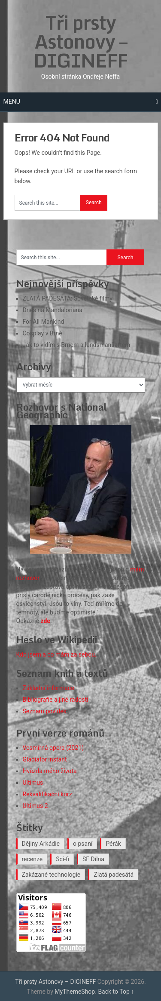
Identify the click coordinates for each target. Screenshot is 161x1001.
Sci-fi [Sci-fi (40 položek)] (62, 859)
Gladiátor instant (45, 759)
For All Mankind (43, 321)
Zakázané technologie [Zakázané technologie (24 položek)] (51, 874)
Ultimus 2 (35, 805)
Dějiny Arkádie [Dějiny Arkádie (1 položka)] (41, 843)
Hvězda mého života (50, 771)
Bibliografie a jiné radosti (55, 699)
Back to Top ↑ (116, 991)
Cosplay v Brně (42, 333)
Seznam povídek (45, 711)
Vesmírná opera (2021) (53, 747)
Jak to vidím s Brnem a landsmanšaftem (77, 344)
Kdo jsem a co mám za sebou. (56, 654)
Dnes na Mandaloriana (52, 310)
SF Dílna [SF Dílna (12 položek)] (93, 859)
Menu (11, 101)
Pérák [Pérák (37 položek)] (113, 843)
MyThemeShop (75, 991)
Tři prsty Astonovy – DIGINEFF (80, 41)
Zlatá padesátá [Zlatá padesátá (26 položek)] (114, 874)
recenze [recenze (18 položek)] (32, 859)
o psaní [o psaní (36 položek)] (82, 843)
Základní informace (48, 688)
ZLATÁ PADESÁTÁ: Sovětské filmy (67, 298)
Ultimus (33, 782)
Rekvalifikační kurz (47, 794)
